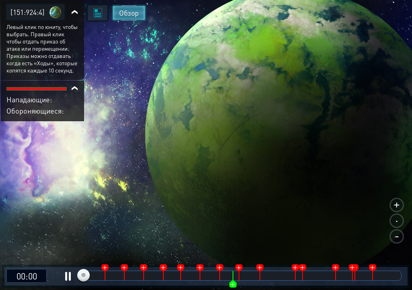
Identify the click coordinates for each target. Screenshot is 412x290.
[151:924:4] (27, 12)
